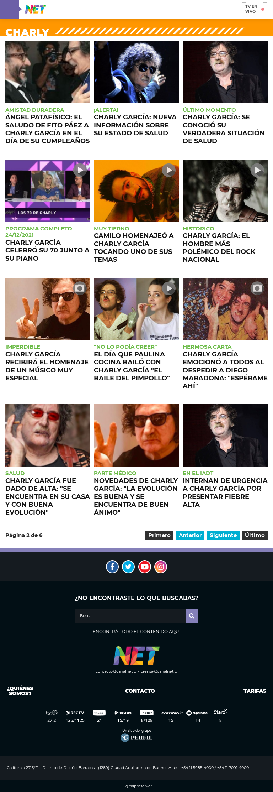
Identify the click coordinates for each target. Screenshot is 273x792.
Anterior (190, 535)
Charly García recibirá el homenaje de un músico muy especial (47, 366)
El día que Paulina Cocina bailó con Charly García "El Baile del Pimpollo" (132, 366)
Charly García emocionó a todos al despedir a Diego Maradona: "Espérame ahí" (225, 370)
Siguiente (223, 535)
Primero (159, 535)
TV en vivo (254, 9)
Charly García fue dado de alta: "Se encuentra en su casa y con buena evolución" (47, 496)
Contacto (138, 690)
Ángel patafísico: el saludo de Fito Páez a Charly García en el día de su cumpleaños (47, 129)
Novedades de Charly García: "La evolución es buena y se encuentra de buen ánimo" (136, 496)
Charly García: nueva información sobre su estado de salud (135, 125)
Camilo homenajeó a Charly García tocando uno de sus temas (134, 247)
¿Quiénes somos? (20, 691)
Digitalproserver (136, 786)
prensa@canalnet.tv (159, 671)
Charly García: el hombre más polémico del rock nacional (219, 247)
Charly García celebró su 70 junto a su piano (47, 250)
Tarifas (254, 690)
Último (255, 535)
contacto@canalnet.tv (116, 671)
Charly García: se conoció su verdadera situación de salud (224, 129)
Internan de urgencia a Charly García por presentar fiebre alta (225, 492)
